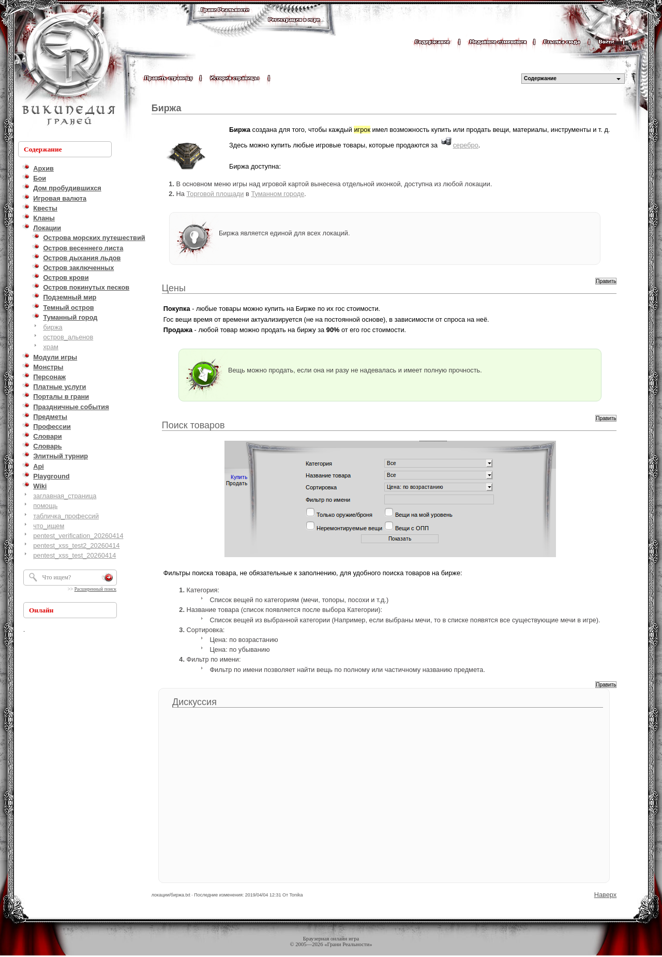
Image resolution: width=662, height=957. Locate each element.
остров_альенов (68, 337)
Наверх (605, 895)
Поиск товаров (193, 425)
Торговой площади (215, 194)
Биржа (167, 108)
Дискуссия (194, 702)
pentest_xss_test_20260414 (74, 555)
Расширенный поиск (95, 589)
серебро (465, 145)
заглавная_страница (64, 496)
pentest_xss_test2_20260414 (76, 545)
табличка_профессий (66, 516)
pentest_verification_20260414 (78, 536)
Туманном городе (277, 194)
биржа (52, 327)
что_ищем (48, 526)
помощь (45, 506)
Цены (174, 288)
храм (50, 347)
